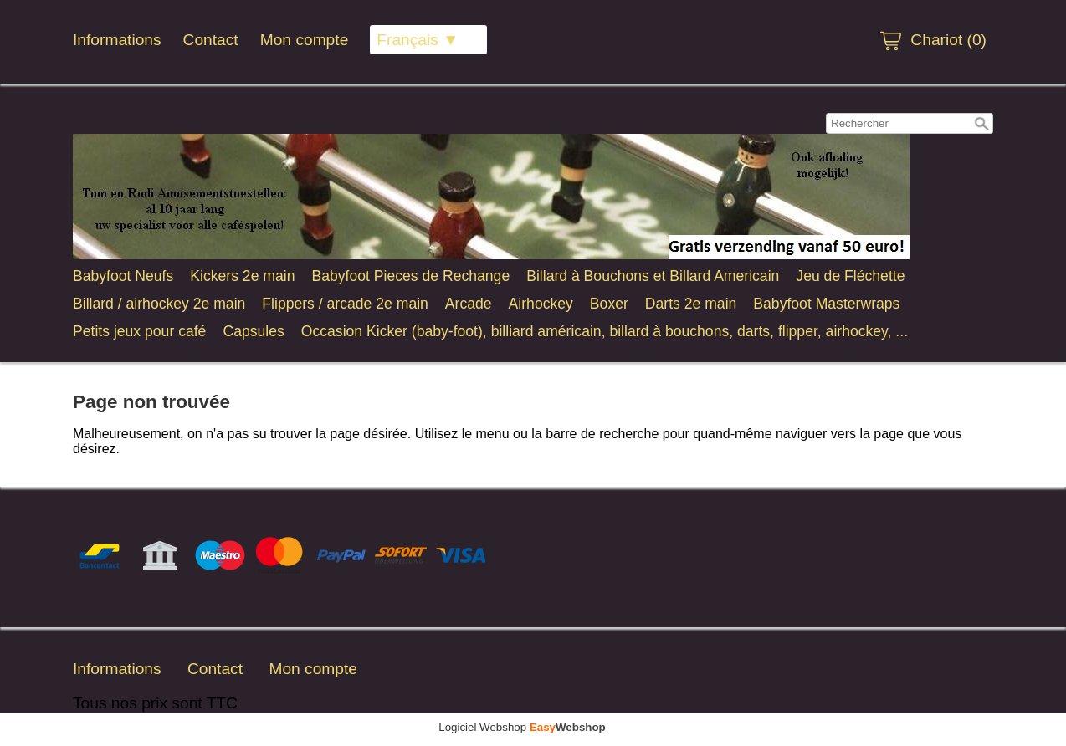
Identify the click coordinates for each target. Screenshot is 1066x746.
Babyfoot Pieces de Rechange (410, 276)
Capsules (253, 331)
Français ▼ (418, 40)
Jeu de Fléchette (850, 276)
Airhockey (541, 303)
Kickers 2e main (242, 276)
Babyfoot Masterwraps (826, 303)
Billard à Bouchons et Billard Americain (652, 276)
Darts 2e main (691, 303)
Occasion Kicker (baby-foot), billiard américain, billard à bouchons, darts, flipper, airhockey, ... (604, 331)
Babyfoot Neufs (123, 276)
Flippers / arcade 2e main (345, 303)
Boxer (609, 303)
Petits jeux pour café (139, 331)
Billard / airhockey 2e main (159, 303)
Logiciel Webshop (522, 727)
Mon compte (304, 40)
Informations (117, 40)
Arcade (468, 303)
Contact (210, 40)
